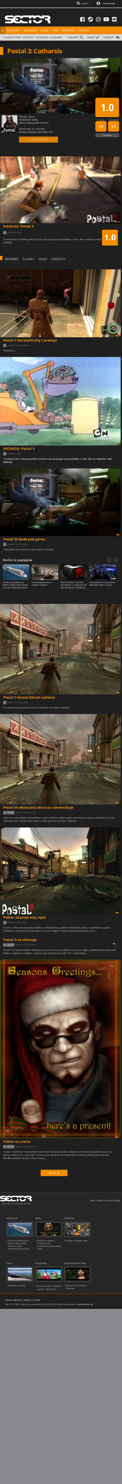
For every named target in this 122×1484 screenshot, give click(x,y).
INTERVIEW (42, 37)
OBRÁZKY (58, 259)
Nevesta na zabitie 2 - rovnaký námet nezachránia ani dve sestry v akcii (49, 1244)
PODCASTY (28, 37)
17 (118, 1137)
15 (118, 913)
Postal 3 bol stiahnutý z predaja (30, 340)
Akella (35, 119)
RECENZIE (30, 30)
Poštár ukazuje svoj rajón (24, 917)
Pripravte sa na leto (16, 1285)
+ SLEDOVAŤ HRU (38, 139)
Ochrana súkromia (13, 1300)
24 (118, 336)
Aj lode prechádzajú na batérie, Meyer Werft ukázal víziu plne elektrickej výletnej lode (18, 1244)
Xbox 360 (10, 812)
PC (5, 345)
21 (115, 944)
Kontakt (36, 1300)
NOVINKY (13, 30)
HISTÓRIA (16, 37)
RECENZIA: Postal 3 (18, 448)
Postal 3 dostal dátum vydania (29, 697)
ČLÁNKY (28, 259)
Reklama (27, 1300)
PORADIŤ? (108, 37)
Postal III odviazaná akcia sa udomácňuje (38, 807)
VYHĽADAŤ (72, 37)
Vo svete (101, 120)
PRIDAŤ (91, 37)
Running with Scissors (37, 122)
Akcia (31, 116)
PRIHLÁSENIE (109, 3)
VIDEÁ (45, 30)
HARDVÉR (68, 30)
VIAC (54, 1173)
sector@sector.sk (85, 1304)
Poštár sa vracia (16, 1141)
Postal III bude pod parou (24, 539)
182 (117, 444)
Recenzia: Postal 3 (18, 226)
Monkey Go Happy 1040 (76, 1240)
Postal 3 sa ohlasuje (20, 939)
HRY (55, 30)
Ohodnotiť (107, 135)
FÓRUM (84, 30)
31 (118, 803)
